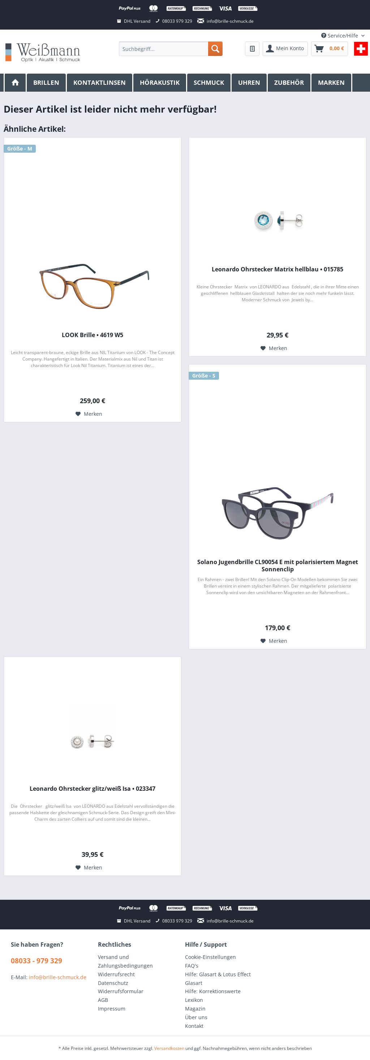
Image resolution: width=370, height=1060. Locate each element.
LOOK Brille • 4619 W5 (92, 335)
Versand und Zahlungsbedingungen (125, 961)
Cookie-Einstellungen (210, 957)
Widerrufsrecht (116, 974)
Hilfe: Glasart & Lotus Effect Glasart (218, 978)
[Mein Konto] (285, 49)
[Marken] (331, 83)
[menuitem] (171, 49)
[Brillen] (47, 83)
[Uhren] (250, 83)
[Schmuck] (209, 83)
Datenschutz (113, 983)
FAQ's (191, 965)
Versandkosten (169, 1048)
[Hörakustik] (160, 83)
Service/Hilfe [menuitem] (340, 35)
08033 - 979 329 (36, 960)
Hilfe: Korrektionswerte (213, 991)
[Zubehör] (289, 83)
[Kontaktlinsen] (100, 83)
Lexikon (194, 999)
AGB (103, 999)
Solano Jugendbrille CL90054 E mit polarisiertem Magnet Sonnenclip (277, 565)
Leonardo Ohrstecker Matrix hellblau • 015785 (277, 269)
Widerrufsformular (120, 991)
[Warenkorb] (329, 49)
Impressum (111, 1008)
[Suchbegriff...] (171, 49)
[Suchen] (215, 49)
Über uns (196, 1017)
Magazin (195, 1008)
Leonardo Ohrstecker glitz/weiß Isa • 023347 (92, 789)
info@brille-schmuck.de (57, 977)
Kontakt (194, 1025)
